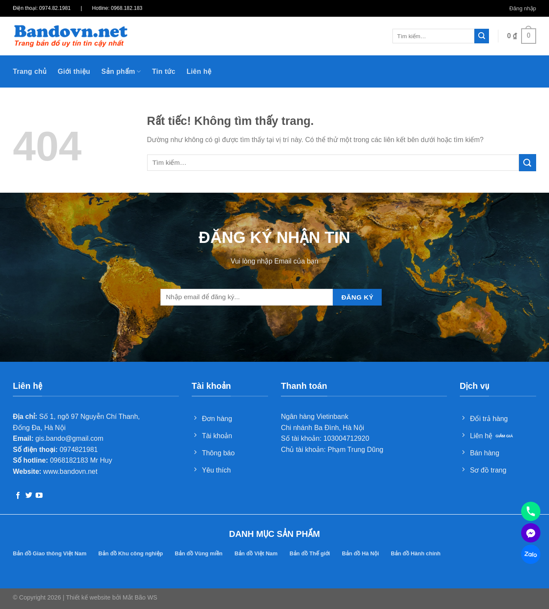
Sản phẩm (121, 71)
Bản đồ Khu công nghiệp (130, 553)
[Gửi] (481, 36)
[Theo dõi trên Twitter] (28, 496)
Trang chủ (29, 71)
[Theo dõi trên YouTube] (39, 496)
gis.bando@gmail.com (69, 438)
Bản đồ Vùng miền (199, 553)
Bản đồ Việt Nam (256, 553)
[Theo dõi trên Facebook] (18, 496)
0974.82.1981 (54, 8)
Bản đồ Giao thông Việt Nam (50, 553)
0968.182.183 (126, 8)
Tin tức (163, 71)
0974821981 (79, 449)
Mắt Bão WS (140, 597)
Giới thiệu (73, 71)
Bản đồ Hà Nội (360, 553)
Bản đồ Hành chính (415, 553)
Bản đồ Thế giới (310, 553)
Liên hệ (199, 71)
